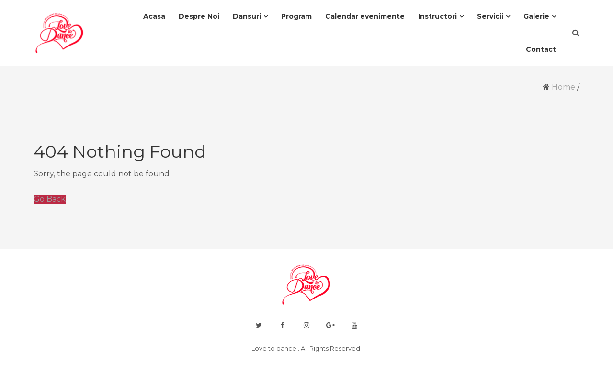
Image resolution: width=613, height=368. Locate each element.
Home (563, 87)
